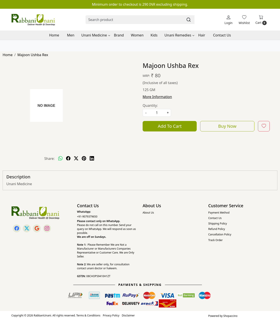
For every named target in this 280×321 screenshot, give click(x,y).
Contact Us (222, 35)
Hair (201, 35)
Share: (49, 158)
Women (137, 35)
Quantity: (150, 105)
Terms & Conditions (88, 315)
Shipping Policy (217, 223)
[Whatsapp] (60, 159)
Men (70, 35)
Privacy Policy (111, 315)
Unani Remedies (179, 35)
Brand (119, 35)
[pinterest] (84, 159)
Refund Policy (216, 229)
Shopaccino (230, 316)
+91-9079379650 (87, 216)
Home (54, 35)
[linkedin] (92, 159)
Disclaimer (128, 315)
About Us (148, 212)
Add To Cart (170, 126)
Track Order (215, 240)
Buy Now (227, 126)
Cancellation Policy (219, 234)
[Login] (228, 19)
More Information (157, 96)
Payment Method (218, 212)
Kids (154, 35)
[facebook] (68, 159)
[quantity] (157, 113)
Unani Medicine (95, 35)
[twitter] (76, 159)
